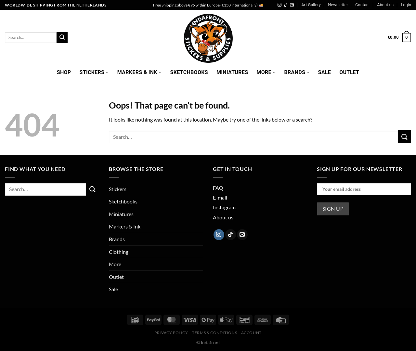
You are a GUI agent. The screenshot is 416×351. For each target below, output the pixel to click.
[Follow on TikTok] (286, 5)
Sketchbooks (189, 72)
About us (385, 4)
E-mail (220, 197)
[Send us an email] (292, 5)
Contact (362, 4)
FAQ (218, 188)
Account (251, 332)
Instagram (224, 207)
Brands (296, 72)
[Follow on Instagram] (279, 5)
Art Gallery (311, 4)
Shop (64, 72)
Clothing (118, 252)
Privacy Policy (171, 332)
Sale (324, 72)
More (266, 72)
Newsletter (338, 4)
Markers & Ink (139, 72)
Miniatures (232, 72)
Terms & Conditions (214, 332)
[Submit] (62, 37)
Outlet (349, 72)
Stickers (94, 72)
